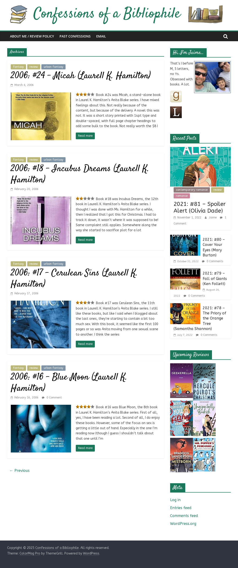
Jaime (213, 217)
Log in (175, 500)
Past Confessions (75, 36)
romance (182, 195)
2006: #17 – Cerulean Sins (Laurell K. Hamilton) (74, 279)
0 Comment (52, 397)
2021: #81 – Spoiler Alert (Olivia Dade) (200, 207)
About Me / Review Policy (32, 36)
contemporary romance (192, 189)
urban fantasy (53, 66)
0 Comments (212, 261)
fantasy (18, 66)
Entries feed (181, 508)
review (34, 66)
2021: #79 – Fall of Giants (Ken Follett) (215, 278)
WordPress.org (183, 523)
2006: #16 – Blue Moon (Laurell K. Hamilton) (69, 383)
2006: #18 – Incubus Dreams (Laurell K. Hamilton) (80, 174)
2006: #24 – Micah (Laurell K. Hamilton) (81, 76)
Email (101, 36)
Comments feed (184, 516)
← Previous (20, 470)
